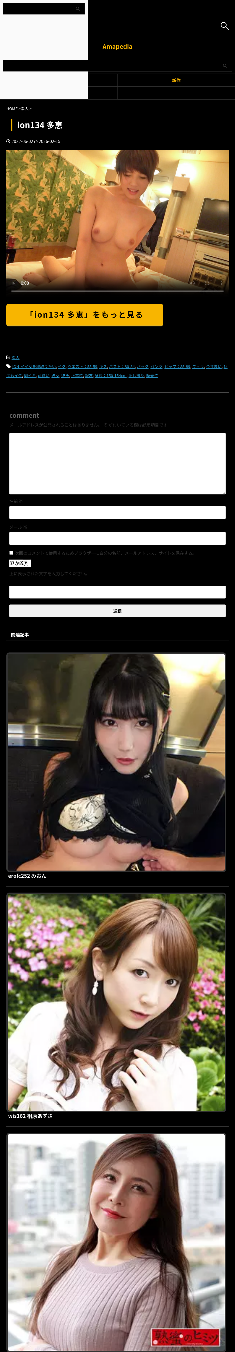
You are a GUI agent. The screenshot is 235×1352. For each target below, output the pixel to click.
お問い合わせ (149, 1187)
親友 (89, 375)
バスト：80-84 (122, 366)
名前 (16, 501)
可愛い (44, 375)
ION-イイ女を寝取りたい (34, 366)
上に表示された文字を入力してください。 (49, 573)
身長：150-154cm (111, 375)
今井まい (214, 366)
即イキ (30, 375)
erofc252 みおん (121, 656)
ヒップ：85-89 (177, 366)
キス (103, 366)
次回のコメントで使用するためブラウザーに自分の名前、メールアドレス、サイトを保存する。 (106, 553)
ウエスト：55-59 (82, 366)
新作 (176, 80)
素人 (16, 357)
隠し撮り (136, 375)
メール (18, 527)
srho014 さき (118, 1068)
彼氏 (65, 375)
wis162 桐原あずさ (125, 759)
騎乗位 (152, 375)
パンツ (156, 366)
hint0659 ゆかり (122, 862)
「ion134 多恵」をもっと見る (85, 314)
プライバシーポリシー (114, 1187)
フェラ (198, 366)
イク (62, 366)
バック (143, 366)
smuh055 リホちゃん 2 (130, 965)
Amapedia (117, 46)
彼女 (55, 375)
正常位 (77, 375)
